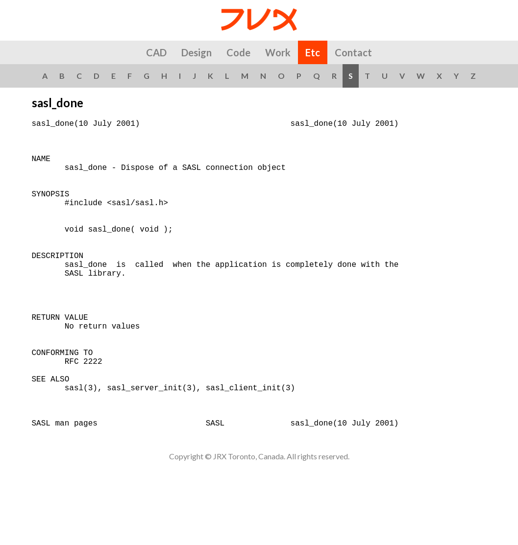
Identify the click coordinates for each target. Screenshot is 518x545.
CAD (156, 52)
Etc (312, 52)
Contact (353, 52)
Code (238, 52)
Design (196, 52)
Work (278, 52)
